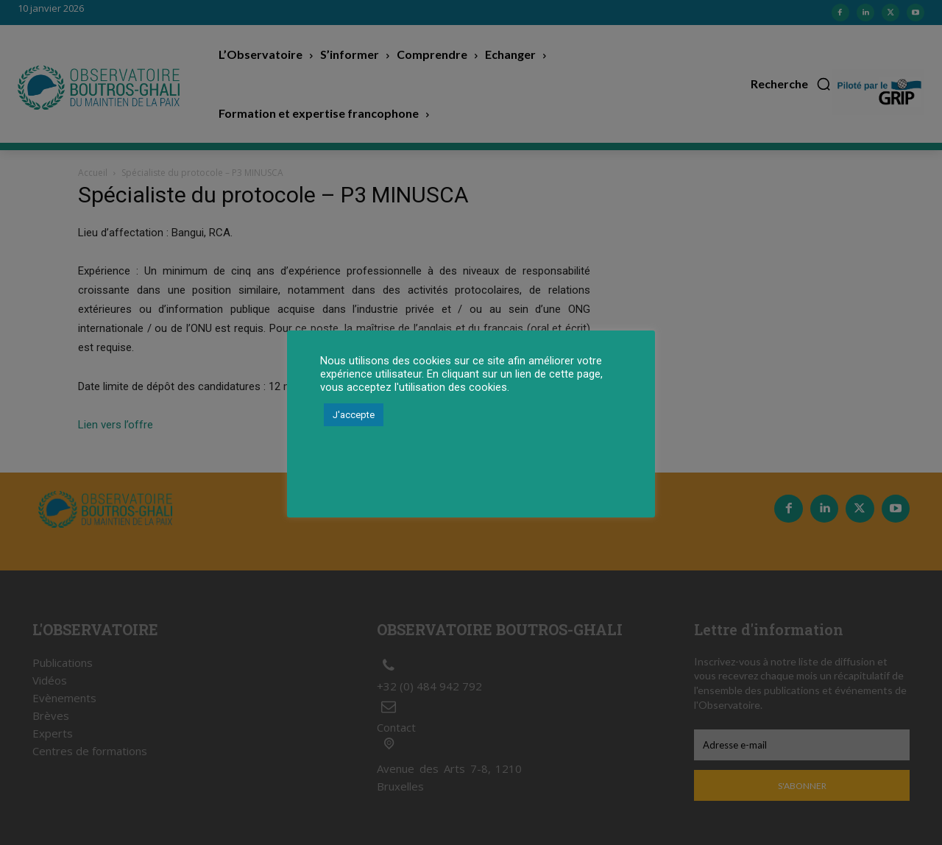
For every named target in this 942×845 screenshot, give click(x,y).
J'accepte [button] (354, 414)
